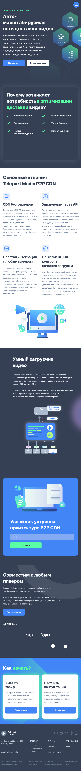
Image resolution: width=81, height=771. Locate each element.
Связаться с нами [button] (38, 63)
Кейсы (51, 747)
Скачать (26, 545)
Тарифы (51, 741)
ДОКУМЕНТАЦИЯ (55, 752)
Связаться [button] (60, 710)
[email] (42, 537)
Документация (14, 612)
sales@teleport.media (9, 752)
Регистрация (21, 710)
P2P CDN (33, 745)
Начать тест (13, 63)
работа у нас (72, 741)
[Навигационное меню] (76, 5)
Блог (68, 747)
